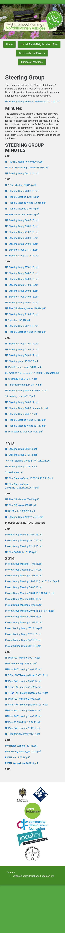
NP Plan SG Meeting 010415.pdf (22, 208)
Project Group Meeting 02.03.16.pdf (23, 575)
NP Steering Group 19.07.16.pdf (21, 302)
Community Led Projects (32, 53)
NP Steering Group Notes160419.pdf (24, 517)
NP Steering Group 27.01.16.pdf (21, 267)
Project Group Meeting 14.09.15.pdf (23, 534)
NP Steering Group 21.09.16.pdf (21, 314)
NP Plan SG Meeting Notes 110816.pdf (25, 308)
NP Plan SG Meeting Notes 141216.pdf (25, 332)
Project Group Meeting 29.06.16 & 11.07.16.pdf (29, 610)
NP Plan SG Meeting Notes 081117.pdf (25, 425)
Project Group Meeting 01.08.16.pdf (23, 622)
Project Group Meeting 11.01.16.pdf (23, 563)
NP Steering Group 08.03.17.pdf (21, 355)
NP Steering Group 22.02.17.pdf (21, 349)
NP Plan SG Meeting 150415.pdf (22, 214)
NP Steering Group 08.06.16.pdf (21, 296)
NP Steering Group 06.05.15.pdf (21, 220)
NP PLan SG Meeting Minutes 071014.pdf (26, 167)
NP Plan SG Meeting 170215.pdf (22, 197)
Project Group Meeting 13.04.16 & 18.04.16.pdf (29, 593)
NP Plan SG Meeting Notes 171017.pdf (25, 420)
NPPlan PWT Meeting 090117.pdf (22, 657)
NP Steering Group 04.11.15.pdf (21, 249)
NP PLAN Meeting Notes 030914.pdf (24, 161)
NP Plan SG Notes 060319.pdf (21, 505)
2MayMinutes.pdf (14, 472)
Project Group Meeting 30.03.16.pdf (23, 587)
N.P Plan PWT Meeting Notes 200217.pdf (26, 693)
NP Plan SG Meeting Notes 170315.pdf (25, 202)
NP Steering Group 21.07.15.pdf (21, 232)
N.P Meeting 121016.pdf (18, 320)
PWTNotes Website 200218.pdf (21, 763)
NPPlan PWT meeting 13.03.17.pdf (23, 716)
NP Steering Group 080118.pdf (21, 449)
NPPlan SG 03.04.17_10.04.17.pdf (22, 722)
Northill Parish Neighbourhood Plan (39, 44)
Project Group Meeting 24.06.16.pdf (23, 605)
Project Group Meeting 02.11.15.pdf (23, 546)
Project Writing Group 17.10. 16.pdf (23, 628)
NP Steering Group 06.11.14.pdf (21, 173)
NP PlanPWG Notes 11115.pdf (21, 552)
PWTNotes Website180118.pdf (21, 745)
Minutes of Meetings (32, 62)
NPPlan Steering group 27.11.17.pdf (24, 431)
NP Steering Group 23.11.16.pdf (21, 326)
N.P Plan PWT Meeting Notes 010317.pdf (26, 704)
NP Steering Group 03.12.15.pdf (21, 255)
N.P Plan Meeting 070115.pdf (20, 185)
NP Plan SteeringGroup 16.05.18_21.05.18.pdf (29, 478)
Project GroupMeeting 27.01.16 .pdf (23, 569)
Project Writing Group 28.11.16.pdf (23, 646)
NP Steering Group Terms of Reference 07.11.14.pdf (32, 101)
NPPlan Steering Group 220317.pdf (23, 367)
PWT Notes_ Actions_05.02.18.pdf (23, 751)
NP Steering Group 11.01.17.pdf (21, 343)
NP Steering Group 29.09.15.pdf (21, 243)
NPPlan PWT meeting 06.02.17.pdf (23, 681)
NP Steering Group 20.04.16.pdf (21, 290)
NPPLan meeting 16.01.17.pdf (21, 663)
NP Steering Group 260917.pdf (21, 414)
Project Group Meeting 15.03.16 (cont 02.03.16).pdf (32, 581)
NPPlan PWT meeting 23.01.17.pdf (23, 669)
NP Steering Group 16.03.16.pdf (21, 279)
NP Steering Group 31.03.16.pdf (21, 285)
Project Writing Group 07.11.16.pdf (23, 634)
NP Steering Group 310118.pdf (21, 454)
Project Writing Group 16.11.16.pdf (23, 640)
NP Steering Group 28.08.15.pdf (21, 238)
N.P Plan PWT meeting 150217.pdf (23, 687)
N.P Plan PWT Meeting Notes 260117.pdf (26, 675)
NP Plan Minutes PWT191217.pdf (22, 734)
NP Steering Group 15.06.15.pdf (21, 226)
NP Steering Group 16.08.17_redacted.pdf (26, 408)
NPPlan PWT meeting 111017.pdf (22, 728)
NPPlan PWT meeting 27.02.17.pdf (23, 698)
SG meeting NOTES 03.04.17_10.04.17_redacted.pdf (32, 373)
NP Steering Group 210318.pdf (21, 466)
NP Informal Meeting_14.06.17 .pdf (23, 384)
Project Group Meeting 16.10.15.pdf (23, 540)
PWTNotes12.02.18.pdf (17, 757)
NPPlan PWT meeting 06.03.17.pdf (23, 710)
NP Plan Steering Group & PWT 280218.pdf (28, 460)
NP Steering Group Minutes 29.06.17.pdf (26, 390)
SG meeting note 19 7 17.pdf (20, 396)
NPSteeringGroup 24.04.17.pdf (21, 378)
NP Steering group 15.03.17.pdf (21, 361)
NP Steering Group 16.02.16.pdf (21, 273)
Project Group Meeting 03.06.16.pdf (23, 599)
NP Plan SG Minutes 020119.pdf (22, 499)
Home (9, 44)
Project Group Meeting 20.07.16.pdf (23, 616)
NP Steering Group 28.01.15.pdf (21, 191)
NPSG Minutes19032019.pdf (20, 511)
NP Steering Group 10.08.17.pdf (21, 402)
